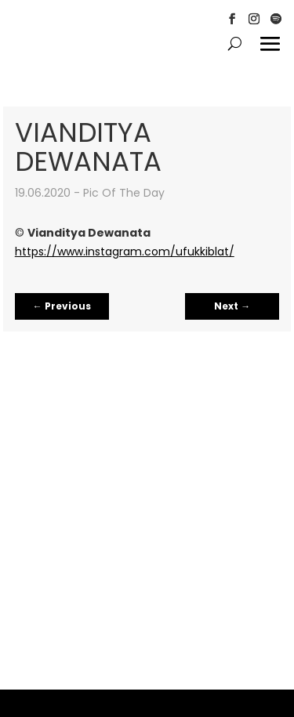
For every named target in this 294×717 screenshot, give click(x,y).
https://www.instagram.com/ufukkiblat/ (124, 251)
